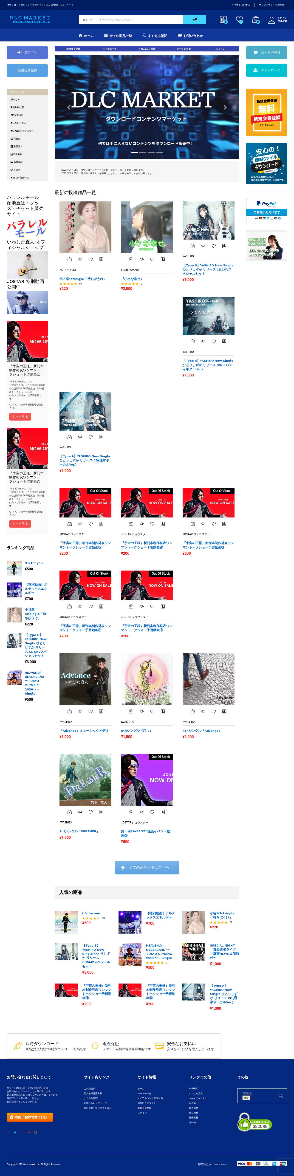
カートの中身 (184, 49)
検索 (194, 19)
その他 (15, 170)
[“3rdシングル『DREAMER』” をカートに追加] (70, 812)
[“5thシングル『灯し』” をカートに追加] (131, 711)
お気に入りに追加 (91, 259)
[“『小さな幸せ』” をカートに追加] (131, 259)
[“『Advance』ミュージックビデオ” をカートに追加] (70, 711)
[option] (27, 633)
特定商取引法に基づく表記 (97, 1108)
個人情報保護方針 (93, 1093)
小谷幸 (15, 99)
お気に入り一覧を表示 (91, 437)
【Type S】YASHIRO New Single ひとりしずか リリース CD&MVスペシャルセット (36, 645)
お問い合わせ (190, 35)
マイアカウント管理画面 (271, 5)
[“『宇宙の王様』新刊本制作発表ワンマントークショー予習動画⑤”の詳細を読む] (70, 524)
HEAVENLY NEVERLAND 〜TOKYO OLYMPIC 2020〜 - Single (34, 683)
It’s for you (91, 913)
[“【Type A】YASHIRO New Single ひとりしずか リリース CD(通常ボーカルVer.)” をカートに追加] (70, 437)
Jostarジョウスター (22, 131)
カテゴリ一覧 (17, 91)
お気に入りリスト (147, 1103)
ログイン (277, 18)
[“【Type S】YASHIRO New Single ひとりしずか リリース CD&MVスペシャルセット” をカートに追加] (193, 246)
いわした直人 (18, 123)
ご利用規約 (89, 1088)
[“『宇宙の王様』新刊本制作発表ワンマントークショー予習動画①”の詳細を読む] (131, 606)
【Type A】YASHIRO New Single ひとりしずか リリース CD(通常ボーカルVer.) (223, 994)
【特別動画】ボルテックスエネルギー (36, 589)
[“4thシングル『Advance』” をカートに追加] (193, 711)
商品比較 (101, 259)
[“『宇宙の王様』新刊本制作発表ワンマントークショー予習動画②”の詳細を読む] (70, 606)
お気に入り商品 (147, 49)
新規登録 (282, 21)
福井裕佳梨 (17, 107)
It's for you (34, 563)
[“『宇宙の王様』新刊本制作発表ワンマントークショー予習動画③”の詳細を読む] (193, 524)
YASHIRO (17, 115)
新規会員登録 (27, 70)
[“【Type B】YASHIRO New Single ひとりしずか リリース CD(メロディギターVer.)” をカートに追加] (193, 341)
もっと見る (20, 416)
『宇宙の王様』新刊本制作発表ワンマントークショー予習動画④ (96, 992)
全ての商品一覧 (118, 35)
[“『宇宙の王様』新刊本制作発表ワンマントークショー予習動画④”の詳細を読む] (131, 524)
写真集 (15, 138)
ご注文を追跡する (241, 5)
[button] (68, 107)
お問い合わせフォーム (95, 1103)
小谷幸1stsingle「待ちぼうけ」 (35, 614)
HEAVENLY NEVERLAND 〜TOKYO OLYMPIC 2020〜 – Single (159, 952)
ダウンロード (110, 49)
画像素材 (17, 162)
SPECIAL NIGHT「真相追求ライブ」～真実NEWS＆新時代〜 (224, 952)
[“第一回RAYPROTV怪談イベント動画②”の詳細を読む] (131, 812)
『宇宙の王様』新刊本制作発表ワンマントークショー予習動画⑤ (160, 992)
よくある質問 (155, 35)
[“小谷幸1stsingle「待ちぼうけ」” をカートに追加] (70, 259)
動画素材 (17, 146)
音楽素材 (16, 154)
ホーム (86, 35)
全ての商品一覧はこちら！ (147, 867)
